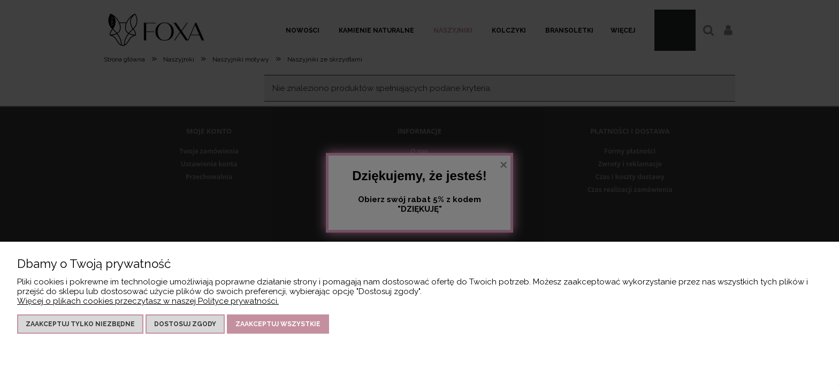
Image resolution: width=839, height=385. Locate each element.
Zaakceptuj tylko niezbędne (80, 324)
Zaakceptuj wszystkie (278, 324)
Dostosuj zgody (185, 324)
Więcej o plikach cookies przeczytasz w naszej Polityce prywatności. (148, 301)
